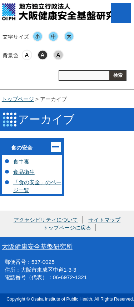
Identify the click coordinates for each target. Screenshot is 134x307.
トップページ (18, 99)
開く (56, 147)
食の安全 (22, 148)
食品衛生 (24, 172)
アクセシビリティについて (46, 220)
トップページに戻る (67, 228)
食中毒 (21, 161)
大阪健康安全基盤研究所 (37, 246)
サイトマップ (104, 220)
